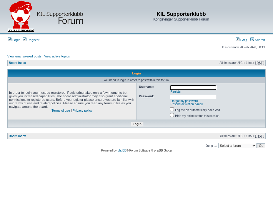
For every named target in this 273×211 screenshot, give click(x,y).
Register (31, 40)
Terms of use (60, 110)
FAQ (241, 40)
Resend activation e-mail (186, 104)
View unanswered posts (24, 56)
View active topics (57, 56)
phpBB (121, 150)
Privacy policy (82, 110)
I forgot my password (184, 101)
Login (14, 40)
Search (257, 40)
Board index (17, 62)
